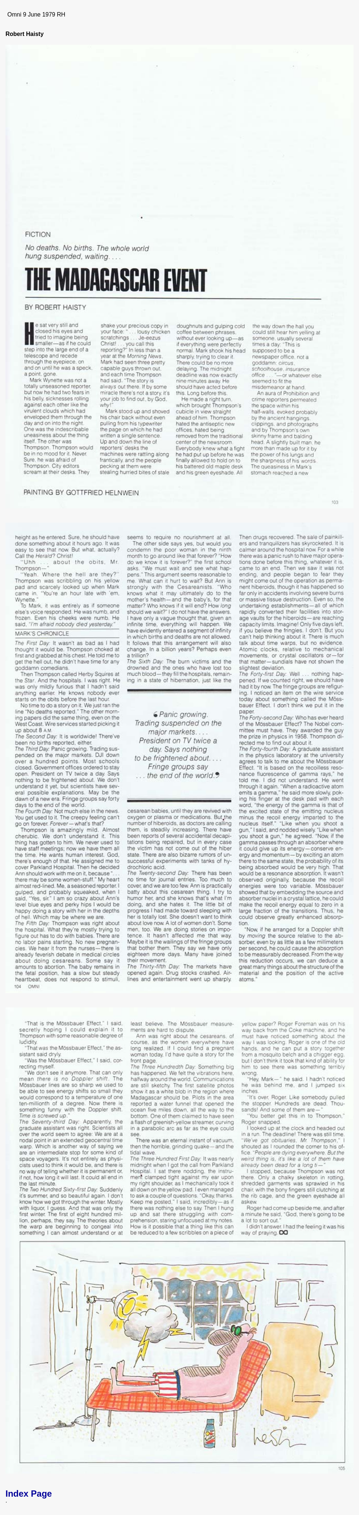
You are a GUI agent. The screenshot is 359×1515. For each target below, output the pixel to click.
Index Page (28, 1493)
